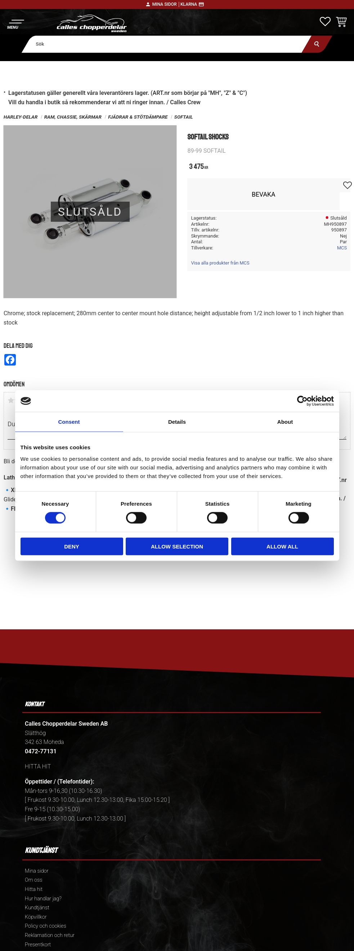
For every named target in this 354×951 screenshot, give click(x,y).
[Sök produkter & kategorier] (167, 44)
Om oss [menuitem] (33, 880)
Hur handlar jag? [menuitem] (43, 899)
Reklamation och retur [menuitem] (50, 935)
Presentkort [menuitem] (38, 945)
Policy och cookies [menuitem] (45, 926)
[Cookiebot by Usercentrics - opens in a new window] (302, 401)
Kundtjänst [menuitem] (37, 908)
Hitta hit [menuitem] (33, 889)
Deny (71, 546)
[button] (15, 23)
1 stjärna (11, 400)
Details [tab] (177, 422)
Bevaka (263, 194)
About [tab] (285, 422)
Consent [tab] (69, 422)
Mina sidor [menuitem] (36, 871)
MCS (342, 248)
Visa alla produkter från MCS (220, 263)
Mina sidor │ (166, 4)
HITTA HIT (38, 766)
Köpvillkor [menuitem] (36, 917)
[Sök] (317, 44)
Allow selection (177, 546)
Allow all (282, 546)
